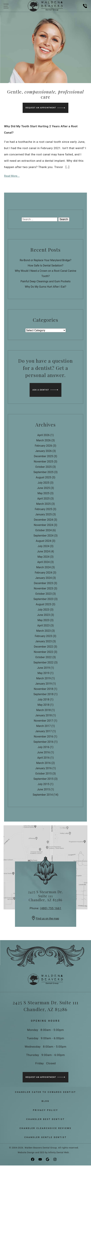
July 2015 (43, 784)
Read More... (12, 176)
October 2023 (43, 593)
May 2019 (43, 673)
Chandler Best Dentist (45, 1119)
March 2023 (43, 630)
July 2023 (43, 609)
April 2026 (43, 435)
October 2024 (43, 530)
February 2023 (43, 636)
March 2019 (43, 678)
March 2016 (43, 763)
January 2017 (43, 731)
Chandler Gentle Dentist (45, 1137)
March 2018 (43, 710)
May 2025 (43, 493)
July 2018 (43, 699)
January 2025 (43, 514)
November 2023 (43, 588)
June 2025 (43, 488)
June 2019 (43, 667)
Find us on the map (45, 918)
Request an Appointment (41, 108)
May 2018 (43, 704)
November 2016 (43, 736)
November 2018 (43, 689)
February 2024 (43, 572)
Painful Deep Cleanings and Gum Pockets (45, 281)
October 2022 (43, 657)
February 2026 (43, 445)
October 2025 (43, 466)
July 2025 (43, 482)
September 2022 (44, 662)
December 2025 (43, 456)
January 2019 (43, 683)
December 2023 (43, 583)
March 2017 (43, 726)
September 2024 (44, 535)
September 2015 (44, 778)
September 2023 (44, 599)
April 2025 (43, 498)
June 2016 (43, 752)
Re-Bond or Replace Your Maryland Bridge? (45, 260)
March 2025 (43, 503)
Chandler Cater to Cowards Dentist (45, 1092)
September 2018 (44, 694)
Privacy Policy (45, 1110)
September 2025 (44, 472)
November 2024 (43, 525)
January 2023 (43, 641)
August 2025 (43, 477)
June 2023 (43, 615)
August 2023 (43, 604)
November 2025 (43, 461)
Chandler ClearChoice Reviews (45, 1128)
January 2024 (43, 577)
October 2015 (43, 773)
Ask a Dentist (40, 390)
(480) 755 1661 (50, 908)
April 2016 (43, 757)
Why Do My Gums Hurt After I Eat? (45, 286)
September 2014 (43, 794)
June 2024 (43, 551)
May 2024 (43, 556)
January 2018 (43, 715)
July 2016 (43, 747)
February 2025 (43, 509)
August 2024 (43, 540)
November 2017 (43, 720)
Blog (45, 1101)
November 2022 (43, 652)
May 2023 (43, 620)
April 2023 (43, 625)
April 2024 (43, 562)
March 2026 (43, 440)
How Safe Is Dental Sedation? (45, 265)
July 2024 (43, 546)
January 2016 (43, 768)
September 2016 (44, 741)
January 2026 (43, 451)
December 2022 (43, 646)
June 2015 (43, 789)
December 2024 (43, 519)
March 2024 (43, 567)
